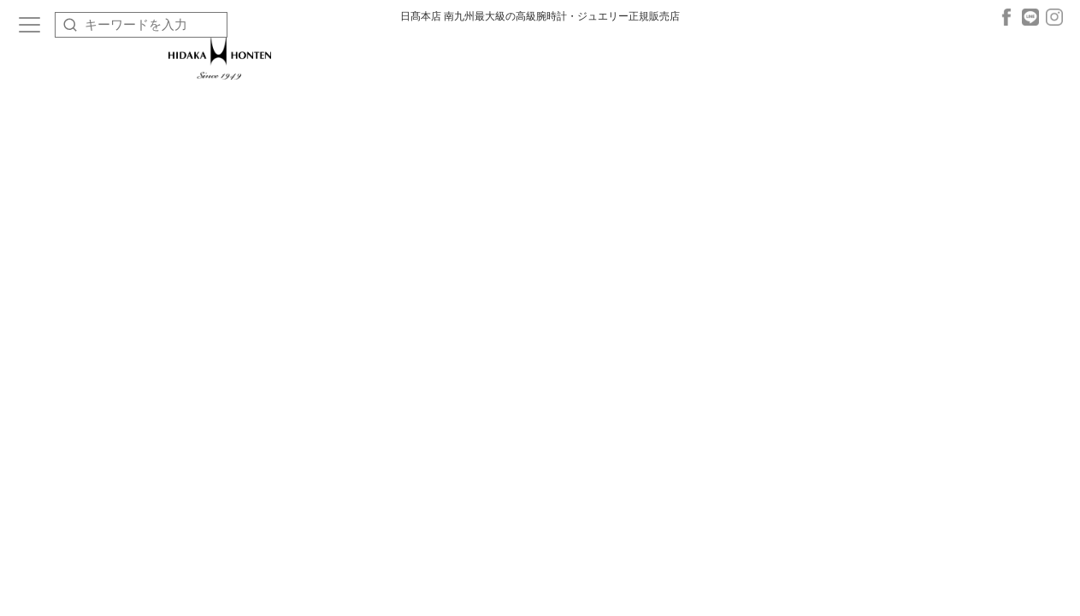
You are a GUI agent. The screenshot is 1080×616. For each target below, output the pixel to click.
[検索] (70, 25)
